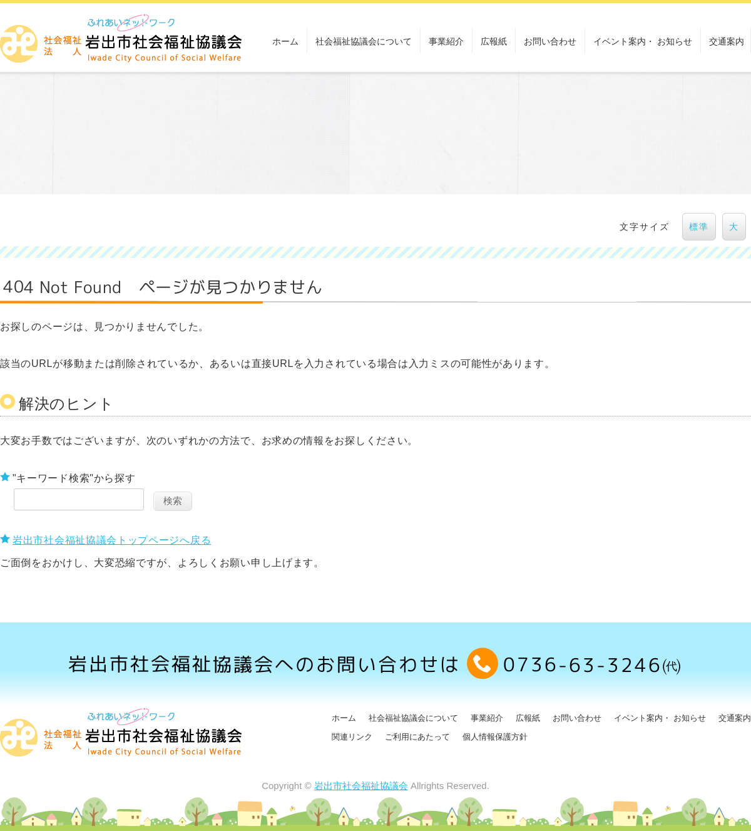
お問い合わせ (550, 41)
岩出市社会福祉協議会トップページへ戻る (112, 540)
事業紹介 (446, 41)
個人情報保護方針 (495, 736)
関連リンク (352, 736)
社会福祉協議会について (363, 41)
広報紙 (494, 41)
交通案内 (726, 41)
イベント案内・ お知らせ (642, 41)
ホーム (285, 41)
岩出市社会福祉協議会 (361, 785)
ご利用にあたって (417, 736)
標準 (699, 227)
